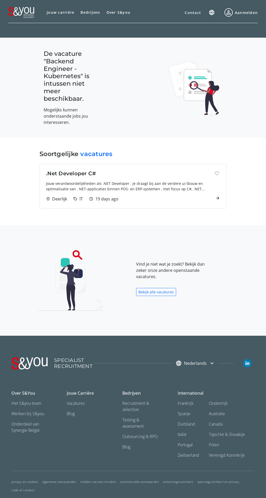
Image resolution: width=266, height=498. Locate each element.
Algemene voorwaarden (59, 482)
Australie (217, 413)
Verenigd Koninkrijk (227, 455)
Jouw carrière (60, 12)
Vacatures (76, 403)
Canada (216, 424)
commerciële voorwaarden (139, 482)
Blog (71, 413)
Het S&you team (26, 403)
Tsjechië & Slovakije (227, 434)
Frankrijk (186, 403)
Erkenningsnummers (178, 482)
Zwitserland (188, 455)
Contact (193, 12)
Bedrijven (90, 12)
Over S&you (119, 12)
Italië (182, 434)
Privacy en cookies (24, 482)
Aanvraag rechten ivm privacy (218, 482)
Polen (214, 445)
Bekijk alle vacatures (156, 292)
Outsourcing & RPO (140, 436)
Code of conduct (23, 490)
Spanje (184, 413)
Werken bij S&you (27, 413)
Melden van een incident (98, 482)
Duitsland (186, 424)
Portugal (185, 445)
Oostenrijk (218, 403)
